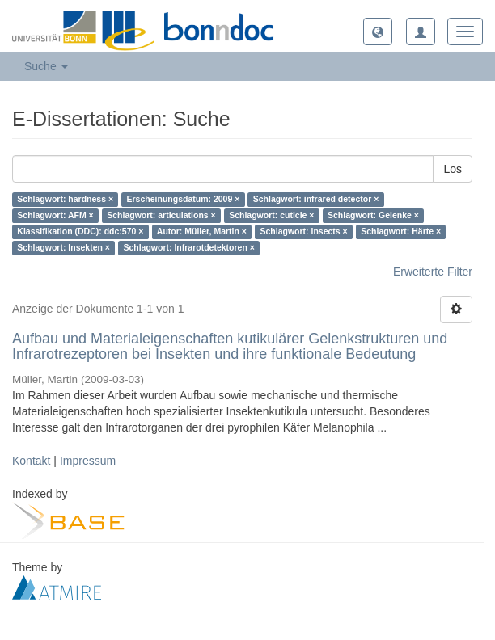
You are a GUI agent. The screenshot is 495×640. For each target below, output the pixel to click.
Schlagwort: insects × (303, 232)
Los (452, 168)
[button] (377, 31)
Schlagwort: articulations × (161, 216)
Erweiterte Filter (432, 271)
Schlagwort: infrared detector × (316, 199)
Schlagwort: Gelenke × (373, 216)
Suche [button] (46, 66)
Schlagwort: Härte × (401, 232)
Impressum (88, 460)
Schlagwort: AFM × (55, 216)
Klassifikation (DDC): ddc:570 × (80, 232)
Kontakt (31, 460)
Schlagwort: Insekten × (63, 248)
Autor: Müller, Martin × (202, 232)
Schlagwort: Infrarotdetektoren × (188, 248)
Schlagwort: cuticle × (271, 216)
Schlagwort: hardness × (65, 199)
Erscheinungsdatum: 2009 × (183, 199)
